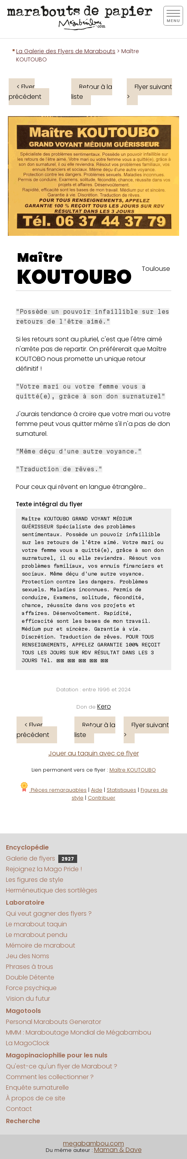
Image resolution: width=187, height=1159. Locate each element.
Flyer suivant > (149, 91)
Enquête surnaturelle (37, 1087)
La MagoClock (27, 1043)
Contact (19, 1108)
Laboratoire (25, 902)
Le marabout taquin (36, 924)
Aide (96, 790)
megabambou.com (93, 1143)
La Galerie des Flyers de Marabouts (65, 51)
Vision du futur (28, 998)
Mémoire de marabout (40, 945)
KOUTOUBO (74, 277)
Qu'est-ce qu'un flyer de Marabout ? (61, 1066)
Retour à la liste (91, 91)
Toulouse (156, 268)
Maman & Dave (118, 1149)
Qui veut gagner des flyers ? (49, 913)
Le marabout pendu (36, 934)
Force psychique (31, 987)
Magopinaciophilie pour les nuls (56, 1055)
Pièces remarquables (53, 790)
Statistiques (121, 790)
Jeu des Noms (27, 956)
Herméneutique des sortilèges (51, 890)
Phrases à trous (29, 966)
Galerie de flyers (41, 858)
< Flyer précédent (25, 91)
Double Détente (30, 977)
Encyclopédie (27, 847)
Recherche (23, 1121)
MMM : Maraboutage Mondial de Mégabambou (78, 1032)
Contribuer (101, 798)
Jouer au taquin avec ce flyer (93, 753)
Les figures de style (34, 879)
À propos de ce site (35, 1098)
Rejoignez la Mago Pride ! (44, 869)
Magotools (23, 1010)
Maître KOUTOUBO (132, 770)
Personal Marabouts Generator (53, 1021)
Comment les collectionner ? (50, 1076)
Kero (104, 706)
